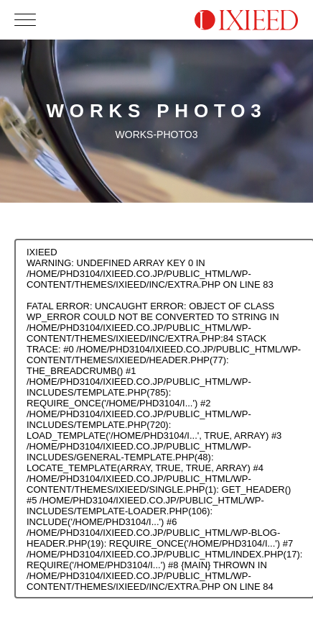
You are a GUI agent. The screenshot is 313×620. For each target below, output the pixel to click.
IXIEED (42, 252)
